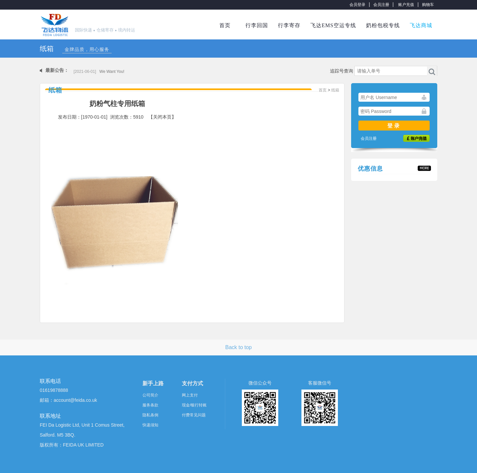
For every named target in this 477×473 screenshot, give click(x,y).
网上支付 (190, 395)
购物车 (428, 4)
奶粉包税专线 (383, 25)
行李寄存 (289, 25)
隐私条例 (150, 415)
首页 (225, 25)
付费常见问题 (194, 415)
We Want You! (111, 71)
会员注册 (381, 4)
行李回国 (256, 25)
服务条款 (150, 405)
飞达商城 (421, 25)
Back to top (238, 347)
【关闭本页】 (162, 117)
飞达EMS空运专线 (333, 25)
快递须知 (150, 425)
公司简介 (150, 395)
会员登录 (357, 4)
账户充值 (406, 4)
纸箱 (335, 90)
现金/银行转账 (194, 405)
